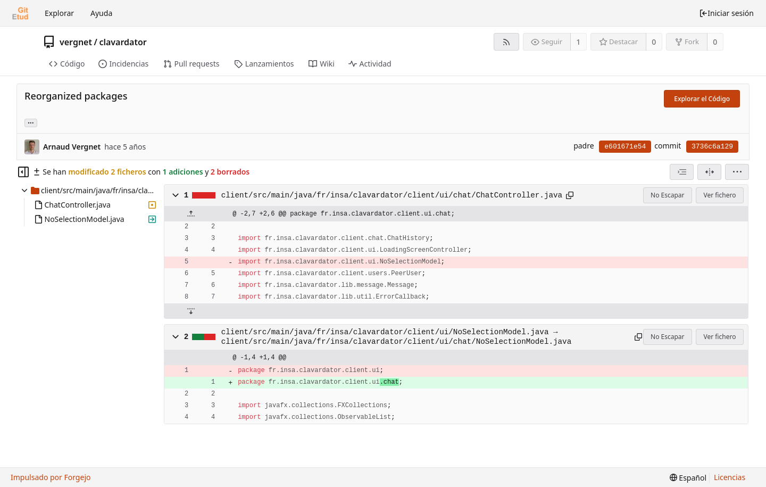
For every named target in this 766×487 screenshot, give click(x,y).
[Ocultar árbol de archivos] (23, 172)
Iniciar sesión (726, 13)
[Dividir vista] (709, 172)
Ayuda (101, 13)
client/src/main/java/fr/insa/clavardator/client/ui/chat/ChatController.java (391, 195)
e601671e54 (625, 147)
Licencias (729, 477)
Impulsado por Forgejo (50, 477)
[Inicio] (20, 13)
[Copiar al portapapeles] (569, 195)
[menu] (737, 172)
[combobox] (682, 172)
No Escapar (667, 195)
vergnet (76, 42)
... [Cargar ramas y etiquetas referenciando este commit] (31, 122)
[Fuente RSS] (506, 42)
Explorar (59, 13)
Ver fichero (720, 195)
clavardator (122, 42)
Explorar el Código (702, 98)
